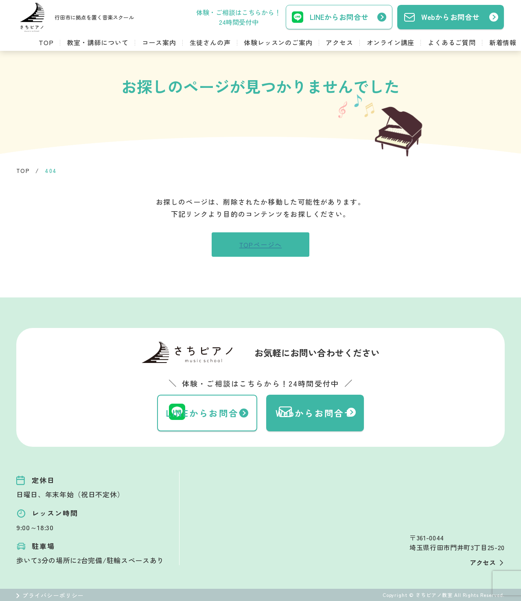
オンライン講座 (391, 42)
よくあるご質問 (452, 42)
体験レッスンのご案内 (278, 42)
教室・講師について (97, 42)
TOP (46, 42)
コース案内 (159, 42)
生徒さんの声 (210, 42)
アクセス (339, 42)
